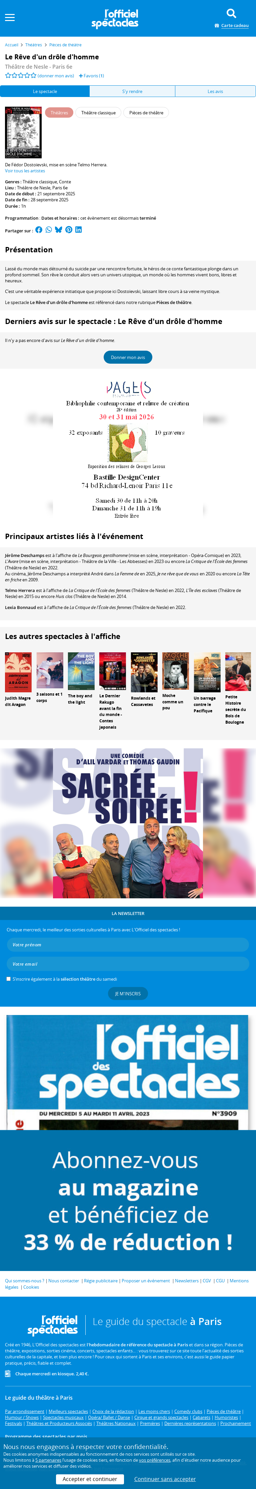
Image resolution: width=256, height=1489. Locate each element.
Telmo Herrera (20, 590)
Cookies (31, 1287)
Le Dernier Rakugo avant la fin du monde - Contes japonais (110, 711)
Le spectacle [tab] (45, 91)
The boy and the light (80, 699)
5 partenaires (48, 1460)
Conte (65, 182)
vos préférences (154, 1460)
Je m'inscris (128, 994)
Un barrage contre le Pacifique (205, 704)
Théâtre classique (40, 182)
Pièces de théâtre (173, 302)
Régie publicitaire (101, 1281)
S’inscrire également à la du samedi (65, 979)
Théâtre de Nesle (33, 188)
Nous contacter (63, 1281)
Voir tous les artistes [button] (25, 171)
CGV (207, 1281)
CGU (220, 1281)
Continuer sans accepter (165, 1479)
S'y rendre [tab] (132, 91)
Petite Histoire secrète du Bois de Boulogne (235, 709)
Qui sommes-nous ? (24, 1281)
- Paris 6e (38, 66)
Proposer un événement (146, 1281)
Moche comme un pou (172, 702)
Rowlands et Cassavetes (143, 701)
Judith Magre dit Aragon (18, 701)
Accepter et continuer (90, 1479)
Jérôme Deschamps (24, 555)
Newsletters (187, 1281)
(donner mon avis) (56, 76)
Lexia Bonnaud (20, 607)
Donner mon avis (128, 357)
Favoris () (91, 76)
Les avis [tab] (215, 91)
